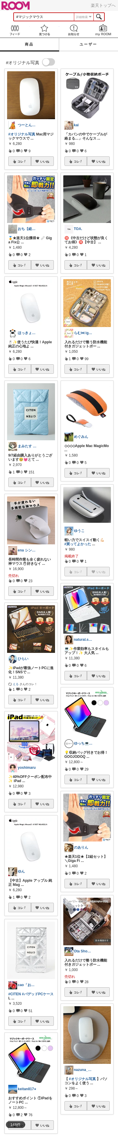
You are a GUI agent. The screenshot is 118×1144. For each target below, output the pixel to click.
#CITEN (14, 994)
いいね (44, 161)
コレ (21, 161)
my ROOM (103, 30)
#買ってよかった (77, 544)
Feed (15, 30)
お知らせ (74, 30)
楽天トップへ (103, 5)
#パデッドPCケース (38, 994)
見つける (44, 30)
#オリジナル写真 (21, 134)
